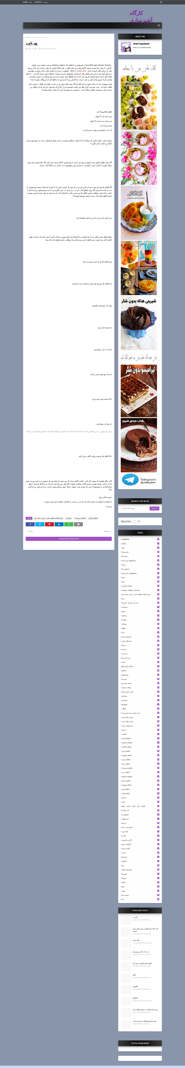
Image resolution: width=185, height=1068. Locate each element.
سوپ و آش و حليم (140, 692)
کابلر (134, 975)
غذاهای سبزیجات (80, 518)
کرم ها (140, 823)
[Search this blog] (135, 508)
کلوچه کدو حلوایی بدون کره (142, 963)
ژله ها (140, 662)
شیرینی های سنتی (140, 717)
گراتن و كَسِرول (140, 840)
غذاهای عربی (140, 772)
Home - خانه (27, 2)
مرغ (140, 865)
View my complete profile (142, 47)
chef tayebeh (32, 49)
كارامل (140, 798)
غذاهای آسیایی (140, 738)
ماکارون (140, 861)
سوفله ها (140, 704)
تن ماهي (140, 615)
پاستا (140, 577)
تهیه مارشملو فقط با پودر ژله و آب (144, 1021)
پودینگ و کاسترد (140, 586)
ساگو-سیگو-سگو (140, 666)
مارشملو (140, 857)
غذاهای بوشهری (140, 755)
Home (28, 37)
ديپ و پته (140, 654)
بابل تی (135, 917)
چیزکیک (140, 624)
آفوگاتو (135, 998)
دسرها (140, 645)
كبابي (140, 802)
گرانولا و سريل (140, 844)
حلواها (140, 628)
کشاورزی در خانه (140, 827)
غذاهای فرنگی (36, 37)
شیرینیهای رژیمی (140, 726)
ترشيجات (140, 607)
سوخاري (68, 518)
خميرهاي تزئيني (140, 641)
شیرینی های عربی (140, 721)
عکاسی (140, 734)
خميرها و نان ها (140, 637)
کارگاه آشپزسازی (141, 16)
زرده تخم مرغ (140, 658)
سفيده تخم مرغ (140, 683)
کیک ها (140, 836)
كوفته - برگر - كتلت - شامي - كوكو (140, 806)
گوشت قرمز (140, 848)
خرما (140, 632)
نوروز (140, 891)
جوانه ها (140, 620)
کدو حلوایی (140, 819)
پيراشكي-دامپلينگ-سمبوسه (140, 590)
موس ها (140, 874)
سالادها (140, 670)
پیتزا (140, 598)
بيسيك (140, 565)
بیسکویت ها (140, 569)
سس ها (140, 679)
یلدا (140, 899)
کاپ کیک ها (140, 810)
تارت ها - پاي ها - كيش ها (140, 603)
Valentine (140, 539)
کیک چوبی (140, 831)
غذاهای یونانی (140, 793)
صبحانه (140, 730)
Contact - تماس (41, 2)
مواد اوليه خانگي (140, 870)
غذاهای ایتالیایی (140, 747)
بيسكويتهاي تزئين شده (140, 560)
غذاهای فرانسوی (140, 776)
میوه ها (140, 878)
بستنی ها (140, 556)
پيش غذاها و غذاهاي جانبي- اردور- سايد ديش (48, 518)
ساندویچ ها (140, 675)
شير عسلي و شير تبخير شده (140, 713)
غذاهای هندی (140, 789)
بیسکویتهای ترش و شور (140, 573)
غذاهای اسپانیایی (140, 742)
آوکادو (140, 543)
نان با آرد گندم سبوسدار (141, 952)
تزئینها (140, 611)
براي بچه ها (140, 552)
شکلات (140, 709)
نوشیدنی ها (140, 895)
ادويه (140, 548)
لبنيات (140, 853)
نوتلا (140, 886)
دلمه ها (140, 649)
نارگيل (140, 882)
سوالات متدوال (140, 687)
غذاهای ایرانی (140, 751)
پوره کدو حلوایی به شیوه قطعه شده (145, 1009)
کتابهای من (140, 814)
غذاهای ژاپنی (140, 764)
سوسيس (140, 700)
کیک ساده (136, 940)
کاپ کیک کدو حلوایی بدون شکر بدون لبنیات (145, 929)
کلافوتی (135, 986)
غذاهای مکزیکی (140, 785)
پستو (140, 582)
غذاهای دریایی (140, 759)
